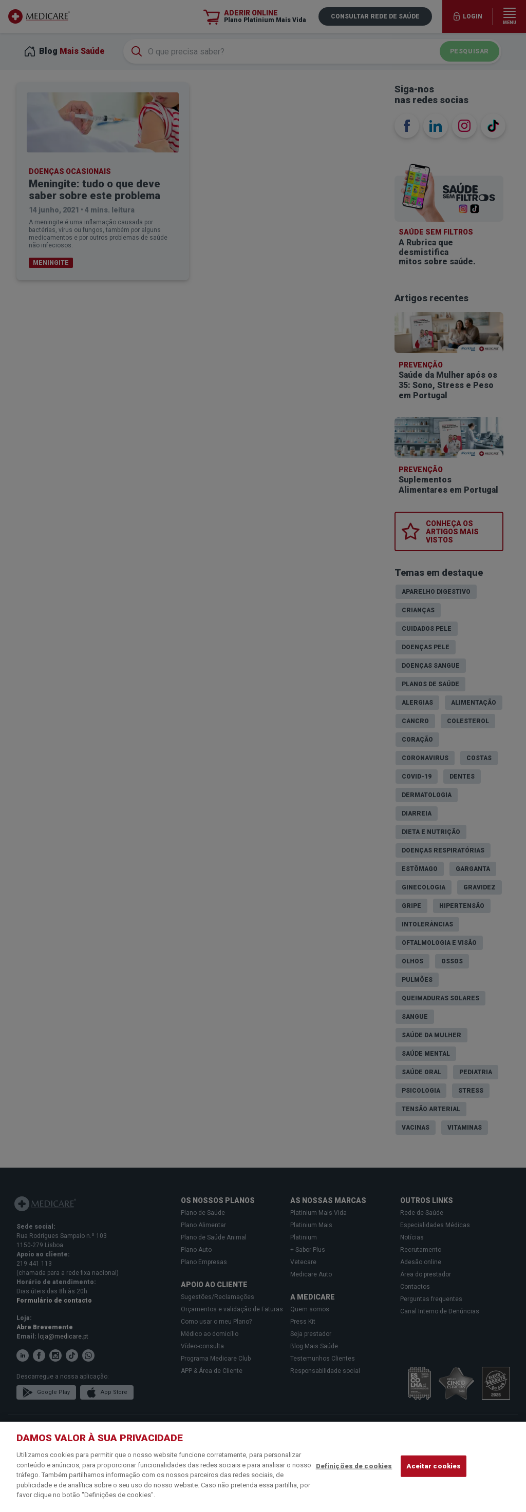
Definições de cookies (354, 1466)
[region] (263, 1467)
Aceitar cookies (433, 1466)
